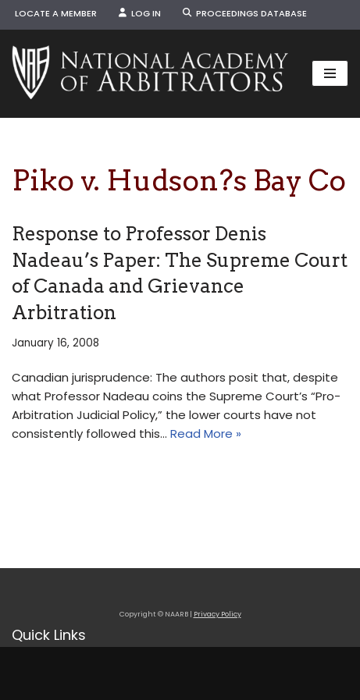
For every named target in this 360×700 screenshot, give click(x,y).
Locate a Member (56, 13)
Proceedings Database (245, 13)
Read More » (205, 433)
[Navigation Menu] (330, 73)
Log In (140, 13)
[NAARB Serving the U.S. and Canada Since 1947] (150, 74)
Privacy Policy (217, 614)
